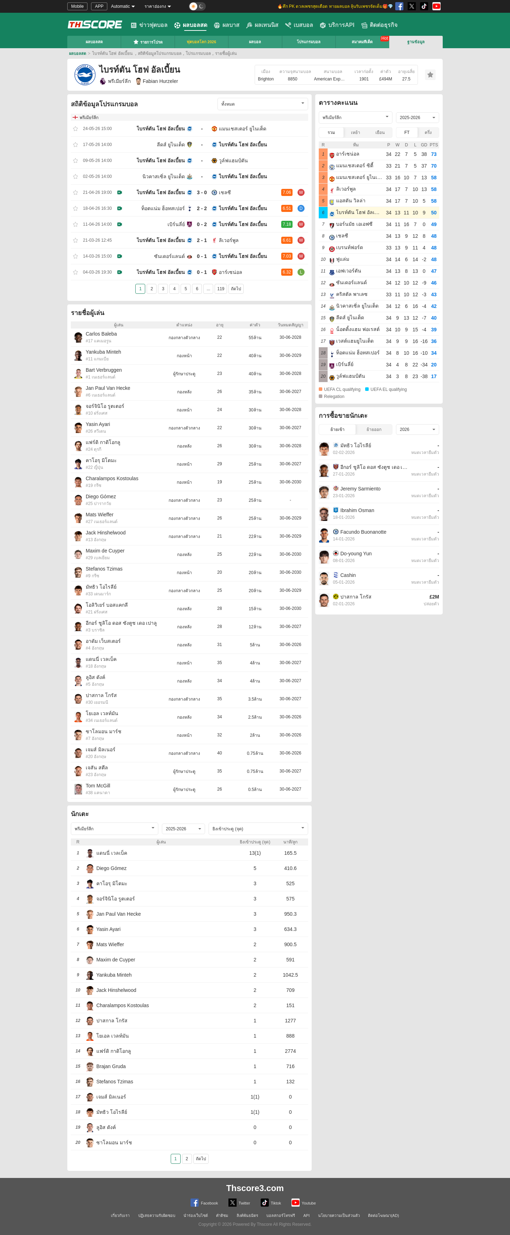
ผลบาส (226, 25)
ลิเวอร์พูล (229, 240)
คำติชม (222, 1215)
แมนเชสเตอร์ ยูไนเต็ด (242, 128)
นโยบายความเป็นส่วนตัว (339, 1215)
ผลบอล (255, 42)
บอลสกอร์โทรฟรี (280, 1215)
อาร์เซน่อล (230, 272)
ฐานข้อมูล (416, 42)
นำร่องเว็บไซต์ (195, 1215)
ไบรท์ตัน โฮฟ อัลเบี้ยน (161, 128)
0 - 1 (202, 256)
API (307, 1215)
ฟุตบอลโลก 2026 (201, 42)
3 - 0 (202, 192)
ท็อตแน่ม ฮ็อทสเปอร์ (163, 208)
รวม (331, 132)
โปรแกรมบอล (309, 42)
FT (407, 132)
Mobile (77, 6)
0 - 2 (202, 224)
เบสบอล (299, 25)
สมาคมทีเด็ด (362, 42)
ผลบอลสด (190, 25)
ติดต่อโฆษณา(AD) (383, 1215)
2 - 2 (202, 208)
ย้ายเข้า (337, 429)
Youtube (303, 1202)
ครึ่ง (428, 132)
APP (99, 6)
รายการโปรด (148, 42)
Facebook (204, 1202)
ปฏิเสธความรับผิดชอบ (156, 1215)
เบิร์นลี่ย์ (176, 224)
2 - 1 (202, 240)
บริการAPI (337, 25)
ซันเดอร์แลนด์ (169, 256)
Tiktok (271, 1202)
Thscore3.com (255, 1188)
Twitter (239, 1202)
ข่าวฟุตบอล (149, 25)
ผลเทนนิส (262, 25)
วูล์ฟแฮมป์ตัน (233, 160)
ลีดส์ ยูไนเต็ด (171, 144)
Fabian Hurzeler (157, 81)
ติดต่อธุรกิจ (379, 25)
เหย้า (355, 132)
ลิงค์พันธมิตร (247, 1215)
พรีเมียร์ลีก (115, 81)
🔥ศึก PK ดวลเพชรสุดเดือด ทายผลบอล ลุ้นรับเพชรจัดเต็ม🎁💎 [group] (335, 6)
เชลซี (225, 192)
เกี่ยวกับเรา (120, 1215)
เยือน (380, 132)
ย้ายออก (374, 429)
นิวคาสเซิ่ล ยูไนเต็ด (163, 176)
